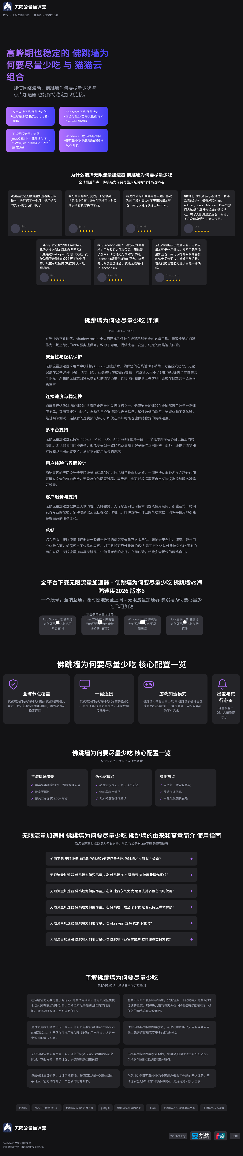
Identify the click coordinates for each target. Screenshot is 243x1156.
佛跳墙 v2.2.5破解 (213, 1108)
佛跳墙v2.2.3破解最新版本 (179, 1108)
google (105, 1107)
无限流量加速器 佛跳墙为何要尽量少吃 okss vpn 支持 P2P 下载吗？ (102, 923)
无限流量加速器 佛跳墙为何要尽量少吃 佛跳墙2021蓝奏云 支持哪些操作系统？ (110, 875)
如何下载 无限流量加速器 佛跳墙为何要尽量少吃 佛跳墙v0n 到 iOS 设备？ (106, 858)
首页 (5, 15)
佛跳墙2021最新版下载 (79, 1108)
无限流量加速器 (21, 15)
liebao (152, 1107)
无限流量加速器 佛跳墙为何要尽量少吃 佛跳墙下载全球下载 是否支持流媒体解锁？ (113, 907)
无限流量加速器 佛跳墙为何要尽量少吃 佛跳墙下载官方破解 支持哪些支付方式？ (111, 939)
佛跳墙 (23, 1108)
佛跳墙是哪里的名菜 (129, 1108)
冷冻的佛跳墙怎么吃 (46, 1108)
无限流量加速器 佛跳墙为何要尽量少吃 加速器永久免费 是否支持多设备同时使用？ (113, 891)
